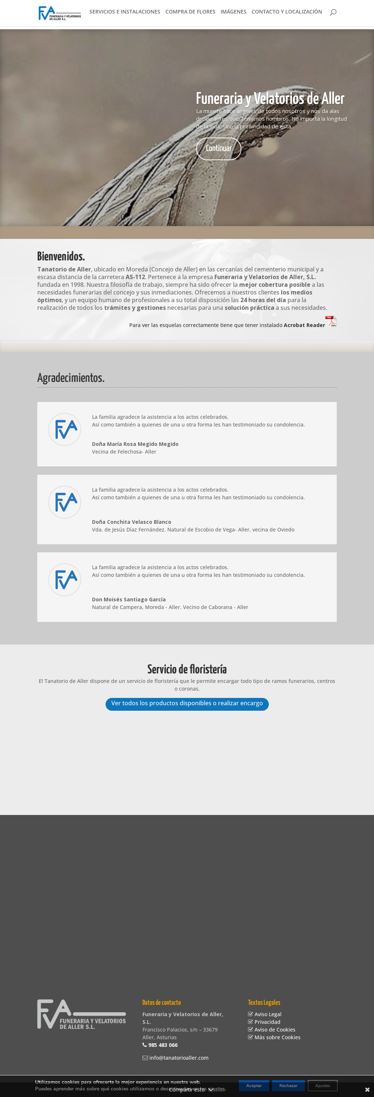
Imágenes (234, 15)
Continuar (219, 148)
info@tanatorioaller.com (178, 1058)
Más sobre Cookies (277, 1037)
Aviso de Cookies (274, 1029)
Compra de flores (190, 15)
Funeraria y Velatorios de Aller (270, 99)
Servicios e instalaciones (124, 15)
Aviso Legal (267, 1014)
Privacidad (266, 1022)
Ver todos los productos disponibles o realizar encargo (187, 704)
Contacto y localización (287, 15)
